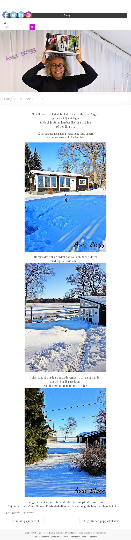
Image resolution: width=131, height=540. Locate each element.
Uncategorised (30, 512)
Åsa (9, 512)
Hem (84, 536)
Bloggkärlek (56, 536)
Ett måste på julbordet (23, 521)
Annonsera (44, 536)
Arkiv (66, 536)
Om (35, 536)
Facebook (93, 536)
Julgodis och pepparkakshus (103, 521)
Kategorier (75, 536)
